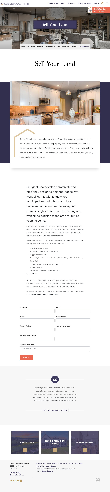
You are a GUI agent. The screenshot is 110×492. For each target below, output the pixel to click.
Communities (40, 463)
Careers (74, 46)
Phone (22, 317)
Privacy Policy (15, 473)
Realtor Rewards (63, 46)
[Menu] (107, 3)
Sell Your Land (84, 46)
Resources (71, 3)
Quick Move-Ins (52, 463)
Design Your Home (84, 3)
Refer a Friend (50, 46)
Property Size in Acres (63, 326)
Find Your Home (53, 3)
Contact (96, 3)
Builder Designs (47, 471)
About (63, 3)
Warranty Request (37, 46)
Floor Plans (63, 463)
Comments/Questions (27, 345)
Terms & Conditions (17, 475)
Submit (26, 357)
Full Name (24, 307)
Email (58, 307)
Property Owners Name (28, 335)
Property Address (26, 326)
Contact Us (25, 46)
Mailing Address (61, 317)
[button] (102, 6)
